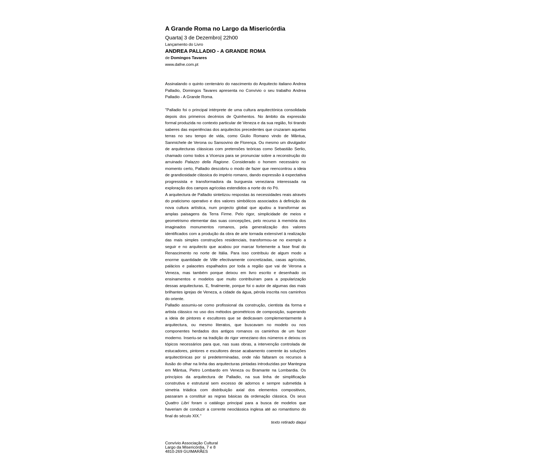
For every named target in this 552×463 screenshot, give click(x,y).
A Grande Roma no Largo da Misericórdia (225, 28)
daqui (301, 422)
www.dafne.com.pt (181, 64)
